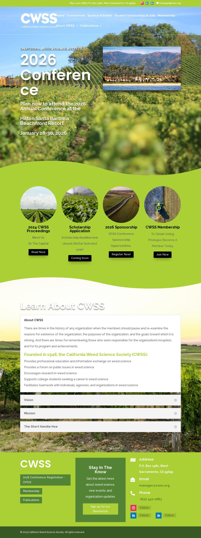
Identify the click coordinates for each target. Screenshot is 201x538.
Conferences (76, 15)
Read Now (38, 252)
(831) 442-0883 (150, 499)
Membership (166, 15)
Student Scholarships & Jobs (135, 15)
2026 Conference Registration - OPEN (44, 480)
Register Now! (121, 254)
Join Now (162, 254)
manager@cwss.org (154, 485)
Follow (144, 507)
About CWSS (65, 25)
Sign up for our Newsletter (100, 509)
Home (60, 15)
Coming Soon (80, 258)
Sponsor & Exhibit (100, 15)
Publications (89, 25)
